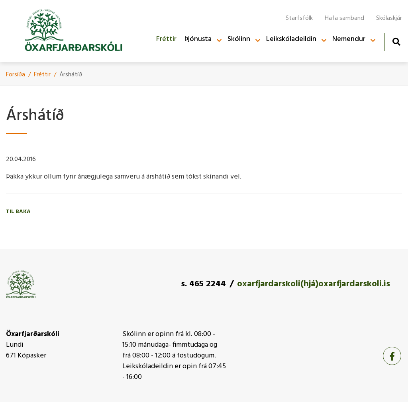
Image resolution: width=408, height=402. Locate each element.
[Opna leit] (396, 41)
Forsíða (15, 75)
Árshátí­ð (70, 75)
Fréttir (42, 75)
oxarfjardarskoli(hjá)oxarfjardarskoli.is (313, 284)
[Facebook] (392, 356)
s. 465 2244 (203, 284)
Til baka (18, 211)
